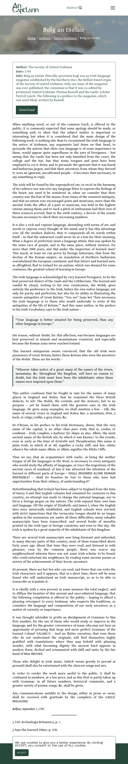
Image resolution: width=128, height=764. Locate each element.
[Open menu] (112, 8)
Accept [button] (21, 752)
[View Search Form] (74, 8)
